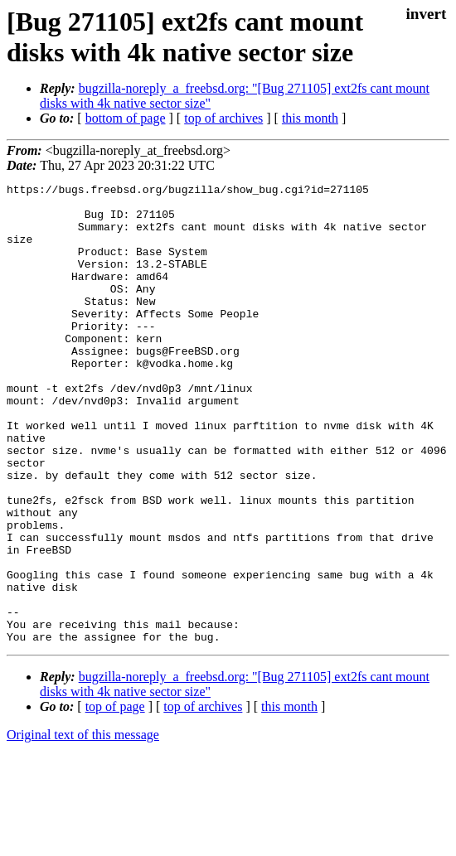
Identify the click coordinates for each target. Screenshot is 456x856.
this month (310, 118)
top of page (115, 798)
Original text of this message (83, 827)
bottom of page (125, 118)
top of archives (223, 118)
